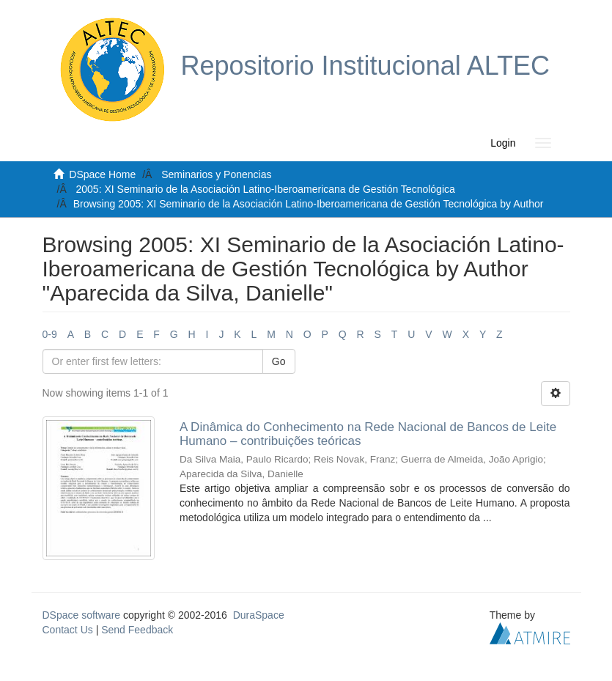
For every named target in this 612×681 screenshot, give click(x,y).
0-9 (50, 334)
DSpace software (82, 615)
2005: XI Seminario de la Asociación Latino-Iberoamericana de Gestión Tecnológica (265, 189)
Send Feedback (137, 630)
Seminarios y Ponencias (216, 174)
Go (279, 361)
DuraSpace (258, 615)
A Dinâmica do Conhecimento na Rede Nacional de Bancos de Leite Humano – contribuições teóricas (368, 434)
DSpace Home (102, 174)
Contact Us (68, 630)
